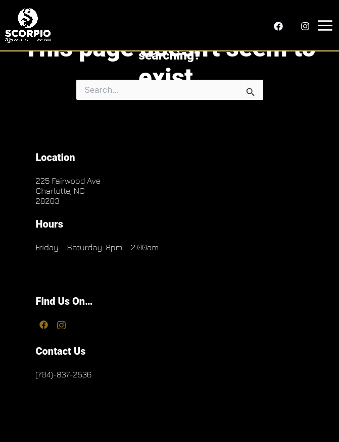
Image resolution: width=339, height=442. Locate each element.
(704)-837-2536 (63, 374)
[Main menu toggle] (323, 25)
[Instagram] (305, 26)
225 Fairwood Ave (68, 181)
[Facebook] (278, 26)
